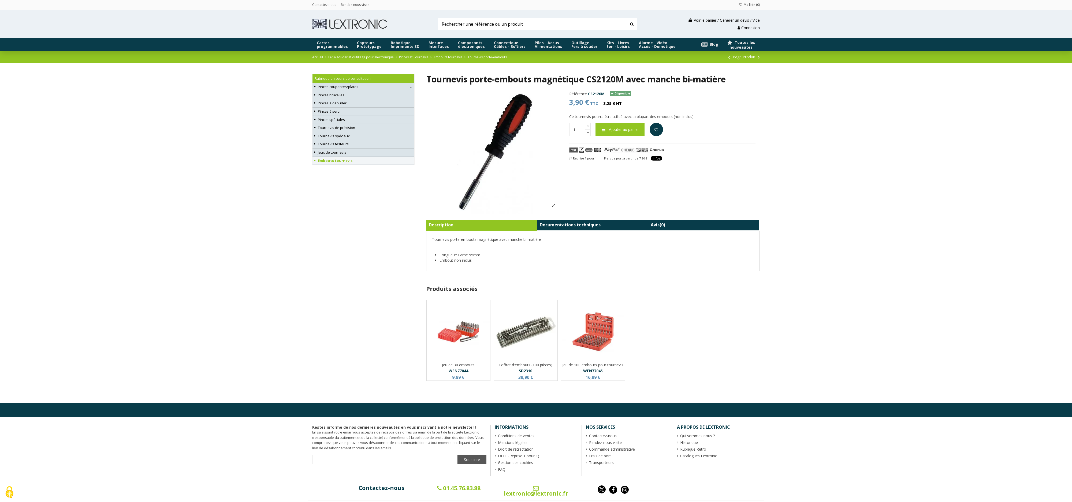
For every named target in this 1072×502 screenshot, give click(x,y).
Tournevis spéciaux (334, 136)
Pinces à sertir (329, 111)
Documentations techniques (570, 225)
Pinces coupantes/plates (338, 86)
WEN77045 (593, 370)
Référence (578, 93)
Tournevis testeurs (333, 144)
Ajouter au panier (620, 129)
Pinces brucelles (331, 95)
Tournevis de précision (336, 127)
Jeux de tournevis (332, 152)
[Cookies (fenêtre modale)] (9, 493)
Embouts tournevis (335, 160)
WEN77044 (458, 370)
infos (656, 158)
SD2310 (525, 370)
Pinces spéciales (331, 119)
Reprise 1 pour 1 (583, 158)
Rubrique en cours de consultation (343, 78)
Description (441, 225)
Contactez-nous (381, 488)
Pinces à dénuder (332, 103)
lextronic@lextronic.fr (536, 491)
